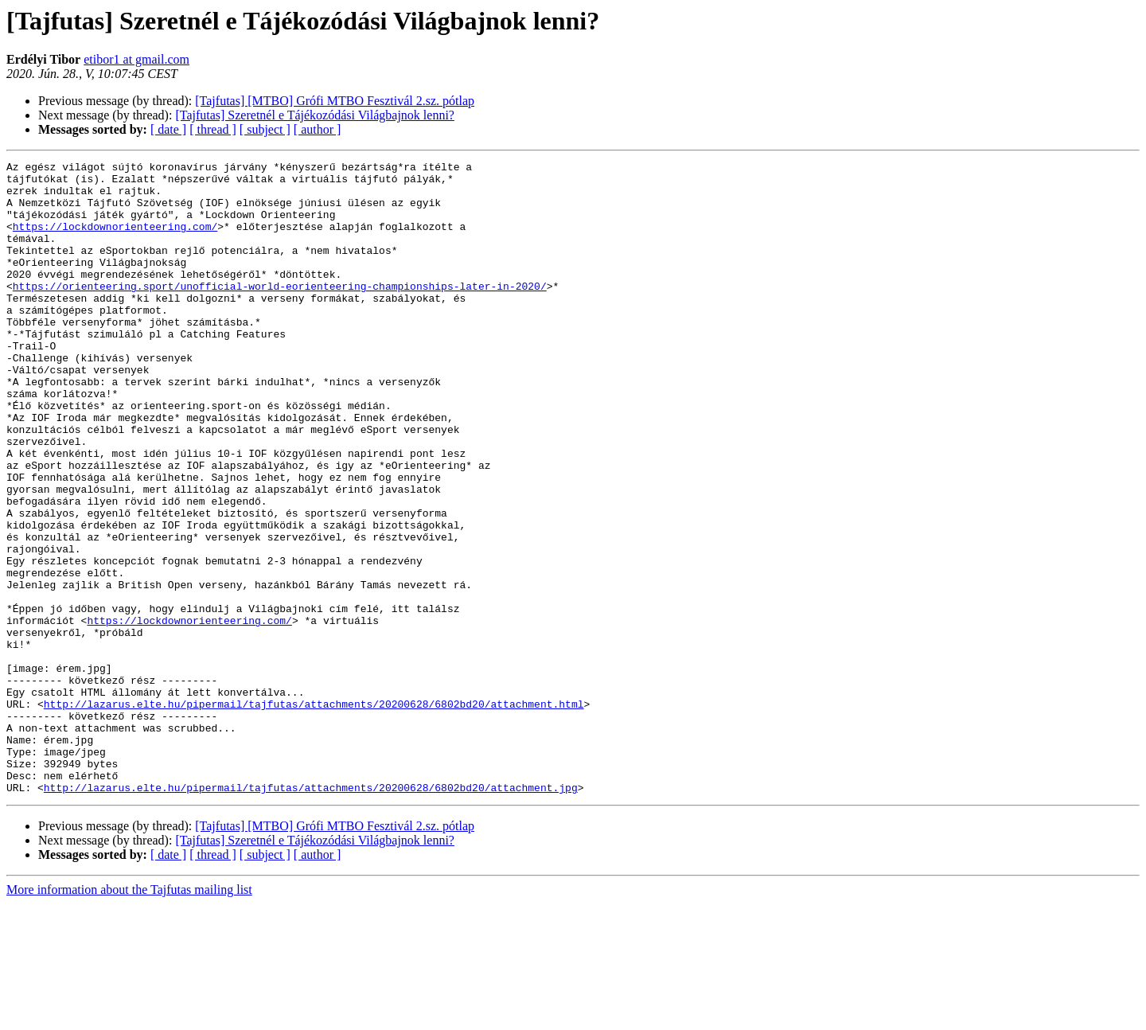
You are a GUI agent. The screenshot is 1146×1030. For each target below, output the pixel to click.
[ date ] (168, 129)
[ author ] (317, 129)
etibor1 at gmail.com (136, 59)
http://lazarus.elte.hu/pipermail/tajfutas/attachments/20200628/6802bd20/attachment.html (314, 813)
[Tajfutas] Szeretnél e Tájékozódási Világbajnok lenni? (314, 115)
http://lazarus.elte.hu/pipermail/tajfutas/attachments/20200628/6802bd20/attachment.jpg (311, 914)
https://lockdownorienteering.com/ (115, 240)
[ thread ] (212, 129)
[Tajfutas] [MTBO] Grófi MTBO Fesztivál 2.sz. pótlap (334, 100)
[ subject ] (265, 129)
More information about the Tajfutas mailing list (129, 1016)
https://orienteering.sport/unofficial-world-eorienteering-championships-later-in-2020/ (280, 312)
